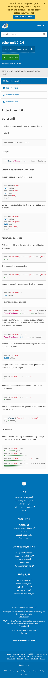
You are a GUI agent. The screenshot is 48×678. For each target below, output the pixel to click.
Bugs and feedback (24, 552)
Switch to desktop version (24, 640)
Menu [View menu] (41, 25)
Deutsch (30, 656)
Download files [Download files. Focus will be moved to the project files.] (10, 101)
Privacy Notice (23, 590)
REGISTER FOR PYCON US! (23, 17)
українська (13, 656)
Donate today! (24, 616)
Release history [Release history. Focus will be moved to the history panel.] (11, 94)
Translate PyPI (23, 559)
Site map (24, 633)
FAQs (24, 510)
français (23, 654)
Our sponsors (24, 538)
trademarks (19, 623)
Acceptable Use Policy (23, 593)
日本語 (30, 654)
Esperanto (34, 659)
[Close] (44, 3)
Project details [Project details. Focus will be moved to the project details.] (10, 87)
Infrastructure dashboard (23, 528)
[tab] (24, 81)
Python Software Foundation (25, 630)
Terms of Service (23, 580)
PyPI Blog (23, 525)
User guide (23, 503)
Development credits (23, 565)
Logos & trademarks (24, 534)
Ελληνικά (22, 656)
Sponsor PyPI (24, 562)
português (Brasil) (41, 654)
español (16, 654)
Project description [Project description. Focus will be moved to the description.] (12, 81)
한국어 (42, 659)
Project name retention (23, 507)
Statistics (24, 531)
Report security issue (24, 583)
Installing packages (23, 497)
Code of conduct (23, 587)
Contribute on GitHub (23, 556)
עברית (27, 659)
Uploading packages (23, 500)
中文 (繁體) (11, 659)
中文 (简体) (38, 656)
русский (20, 659)
